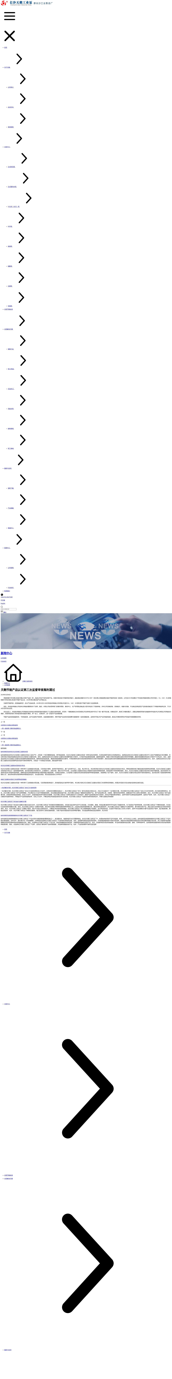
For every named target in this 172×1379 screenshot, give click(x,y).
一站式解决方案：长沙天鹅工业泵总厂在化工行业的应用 (18, 787)
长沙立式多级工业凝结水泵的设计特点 (13, 765)
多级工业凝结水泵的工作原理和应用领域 (13, 779)
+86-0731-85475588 (6, 597)
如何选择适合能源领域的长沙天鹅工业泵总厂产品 (16, 815)
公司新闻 (3, 658)
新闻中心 (6, 653)
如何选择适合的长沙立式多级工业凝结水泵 (14, 751)
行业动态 (3, 661)
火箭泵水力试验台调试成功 (9, 725)
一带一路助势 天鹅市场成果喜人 (11, 728)
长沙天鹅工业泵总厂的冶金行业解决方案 (13, 801)
